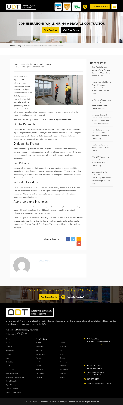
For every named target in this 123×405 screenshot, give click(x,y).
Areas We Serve (41, 339)
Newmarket (40, 346)
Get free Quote (100, 6)
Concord (62, 377)
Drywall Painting (11, 385)
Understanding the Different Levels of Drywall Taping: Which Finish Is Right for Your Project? (101, 178)
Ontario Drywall (44, 261)
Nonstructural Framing (13, 392)
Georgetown (40, 373)
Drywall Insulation (11, 381)
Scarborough (64, 369)
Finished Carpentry (12, 389)
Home (12, 45)
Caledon (62, 343)
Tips (42, 67)
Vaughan (39, 362)
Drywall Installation (12, 373)
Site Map (9, 366)
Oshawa (62, 358)
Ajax (61, 350)
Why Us (8, 343)
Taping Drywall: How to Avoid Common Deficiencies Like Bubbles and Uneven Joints (101, 88)
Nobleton (39, 377)
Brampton (63, 366)
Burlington (39, 369)
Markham (63, 373)
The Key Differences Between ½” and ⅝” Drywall (100, 148)
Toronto (38, 343)
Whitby (62, 354)
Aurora (38, 358)
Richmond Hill (40, 354)
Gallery (8, 354)
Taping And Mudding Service (15, 377)
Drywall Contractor (33, 67)
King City (39, 350)
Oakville (39, 366)
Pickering (63, 346)
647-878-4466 (93, 379)
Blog (19, 45)
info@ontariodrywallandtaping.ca (99, 383)
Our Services (50, 30)
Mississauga (63, 362)
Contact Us (9, 362)
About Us (9, 346)
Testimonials (10, 350)
